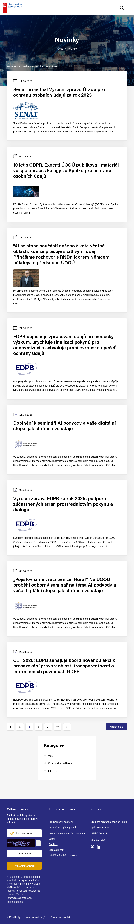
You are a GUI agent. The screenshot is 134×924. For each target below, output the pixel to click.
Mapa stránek (56, 850)
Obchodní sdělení (60, 763)
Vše (50, 755)
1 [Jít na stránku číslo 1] (20, 727)
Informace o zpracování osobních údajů (67, 836)
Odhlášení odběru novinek (63, 855)
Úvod (60, 48)
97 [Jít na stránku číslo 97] (57, 727)
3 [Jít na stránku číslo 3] (38, 727)
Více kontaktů (98, 840)
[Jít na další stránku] (67, 726)
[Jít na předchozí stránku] (10, 726)
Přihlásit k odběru (24, 866)
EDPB (52, 771)
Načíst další (117, 727)
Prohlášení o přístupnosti (62, 827)
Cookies (53, 844)
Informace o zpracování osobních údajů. (19, 900)
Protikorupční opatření (61, 822)
